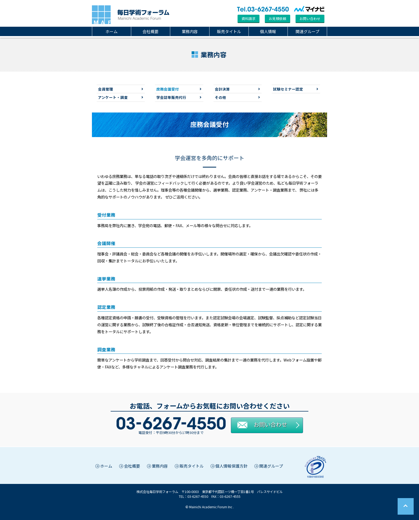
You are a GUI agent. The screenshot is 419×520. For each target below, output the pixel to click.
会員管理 (105, 89)
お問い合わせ (310, 18)
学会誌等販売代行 (171, 97)
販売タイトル (229, 31)
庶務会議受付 (167, 89)
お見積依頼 (277, 18)
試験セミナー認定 (288, 89)
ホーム (112, 31)
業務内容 (190, 31)
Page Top (406, 506)
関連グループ (307, 31)
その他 (220, 97)
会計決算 (222, 89)
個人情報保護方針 (228, 466)
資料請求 (248, 18)
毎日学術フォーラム (130, 14)
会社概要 (150, 31)
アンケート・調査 (113, 97)
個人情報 (268, 31)
